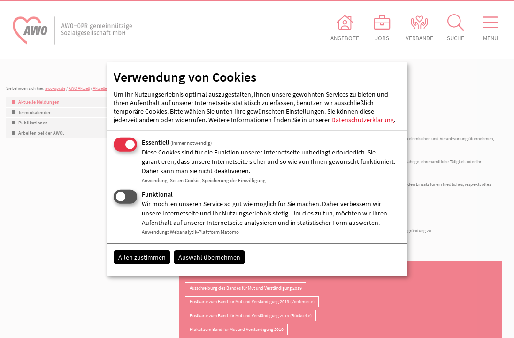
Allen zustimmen (142, 257)
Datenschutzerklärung (362, 119)
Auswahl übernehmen (209, 257)
